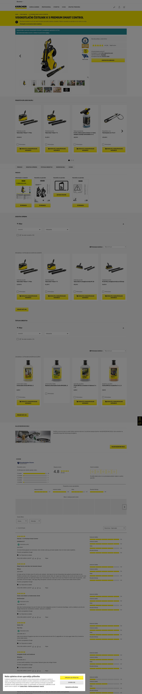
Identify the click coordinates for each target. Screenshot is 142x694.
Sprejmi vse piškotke (72, 677)
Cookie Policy (23, 686)
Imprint (42, 686)
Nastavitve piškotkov (71, 687)
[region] (44, 682)
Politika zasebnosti (33, 686)
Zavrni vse (71, 682)
